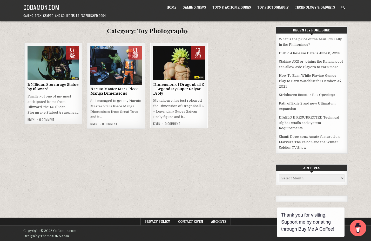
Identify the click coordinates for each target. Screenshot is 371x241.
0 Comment (47, 119)
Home (171, 7)
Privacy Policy (157, 221)
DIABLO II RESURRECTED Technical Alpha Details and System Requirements (309, 122)
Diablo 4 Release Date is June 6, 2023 (309, 53)
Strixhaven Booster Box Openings (307, 95)
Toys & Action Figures (231, 7)
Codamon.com (41, 7)
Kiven (31, 119)
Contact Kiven (190, 221)
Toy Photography (273, 7)
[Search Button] (343, 7)
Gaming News (194, 7)
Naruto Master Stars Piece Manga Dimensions (114, 91)
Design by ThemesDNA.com (46, 236)
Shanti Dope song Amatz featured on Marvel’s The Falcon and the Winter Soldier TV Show (309, 142)
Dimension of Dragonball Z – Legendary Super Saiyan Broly (178, 88)
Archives (219, 221)
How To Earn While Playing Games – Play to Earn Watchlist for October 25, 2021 (310, 81)
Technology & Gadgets (315, 7)
